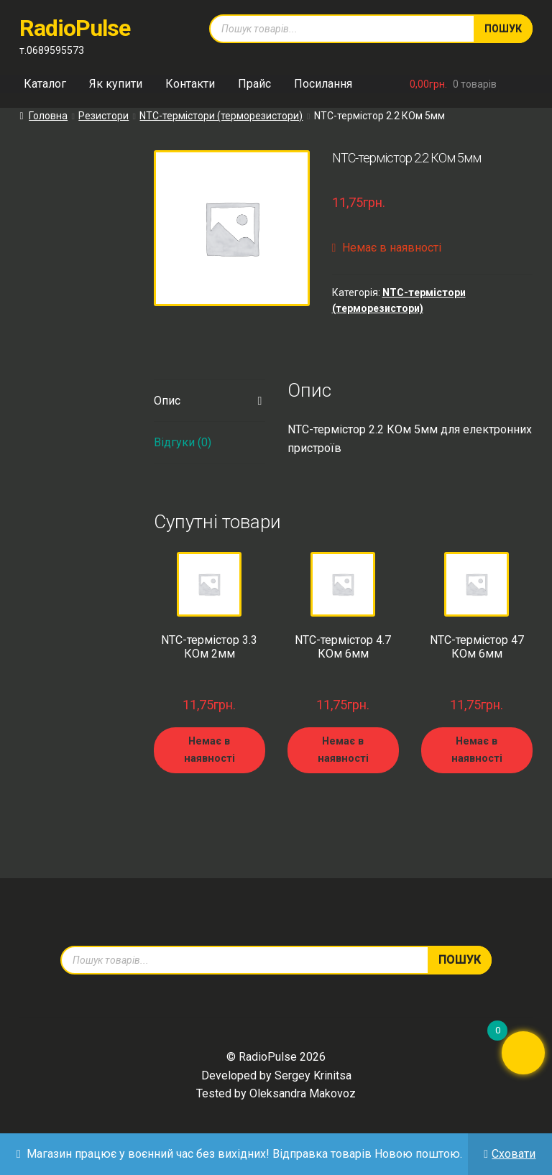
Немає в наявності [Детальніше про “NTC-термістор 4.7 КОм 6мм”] (343, 749)
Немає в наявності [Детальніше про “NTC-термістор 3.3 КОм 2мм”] (209, 749)
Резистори (103, 115)
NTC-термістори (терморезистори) (221, 115)
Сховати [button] (513, 1154)
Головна (48, 115)
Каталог (45, 84)
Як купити (115, 84)
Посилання (323, 84)
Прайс (254, 84)
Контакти (190, 84)
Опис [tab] (167, 400)
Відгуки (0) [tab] (182, 442)
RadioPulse (74, 28)
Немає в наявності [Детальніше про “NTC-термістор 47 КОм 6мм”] (477, 749)
